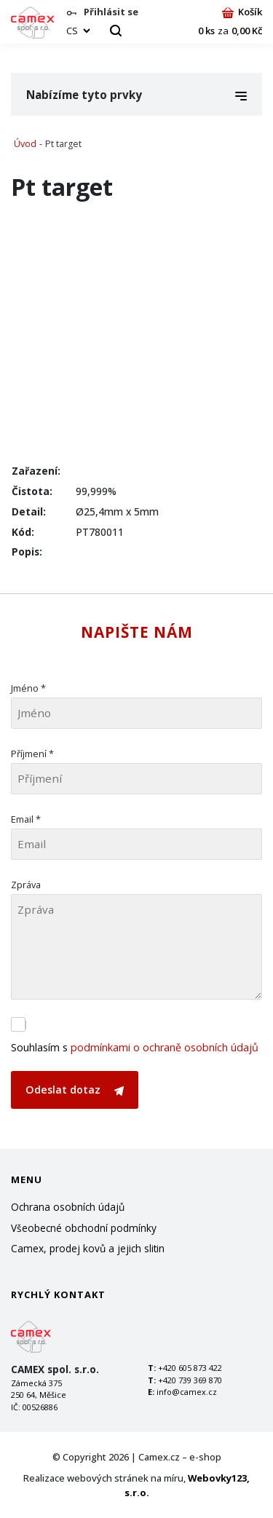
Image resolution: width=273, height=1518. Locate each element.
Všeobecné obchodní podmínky (84, 1228)
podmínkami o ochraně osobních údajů (164, 1047)
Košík (242, 11)
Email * (26, 819)
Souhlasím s (134, 1047)
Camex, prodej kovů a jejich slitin (88, 1248)
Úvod (25, 144)
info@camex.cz (187, 1391)
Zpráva (26, 884)
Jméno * (28, 688)
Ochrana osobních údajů (67, 1207)
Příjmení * (32, 753)
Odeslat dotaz (74, 1089)
